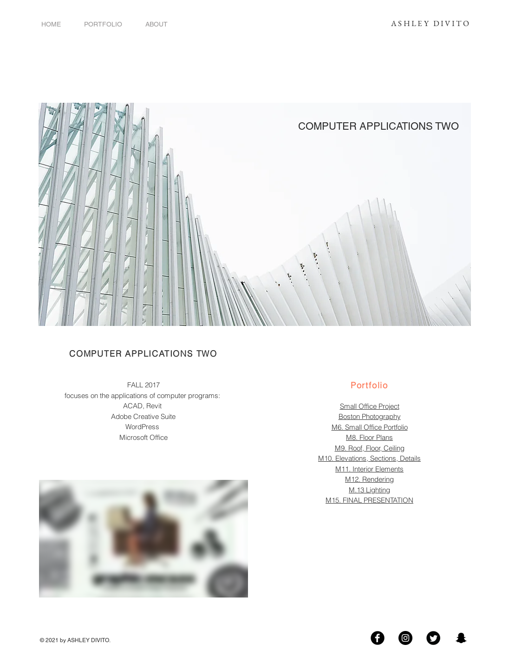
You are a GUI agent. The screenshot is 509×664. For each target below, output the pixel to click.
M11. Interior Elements (369, 469)
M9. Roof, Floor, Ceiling (370, 448)
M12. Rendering (369, 479)
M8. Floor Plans (369, 437)
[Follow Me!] (405, 638)
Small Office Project (369, 406)
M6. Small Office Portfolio (370, 427)
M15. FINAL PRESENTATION (369, 500)
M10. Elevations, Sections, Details (369, 458)
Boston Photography (370, 416)
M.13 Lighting (369, 489)
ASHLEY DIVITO (430, 23)
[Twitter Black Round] (433, 638)
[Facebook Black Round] (378, 638)
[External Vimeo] (143, 538)
